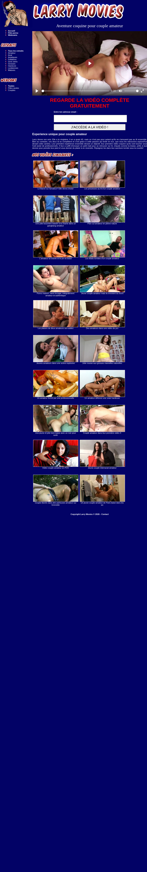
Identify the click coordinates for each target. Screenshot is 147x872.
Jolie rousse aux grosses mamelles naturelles (102, 349)
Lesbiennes (13, 68)
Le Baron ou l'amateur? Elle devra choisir (55, 175)
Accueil (11, 31)
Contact (105, 514)
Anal (10, 55)
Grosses (11, 64)
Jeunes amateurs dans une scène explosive (55, 349)
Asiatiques (12, 57)
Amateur (12, 53)
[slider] (75, 91)
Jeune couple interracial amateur (102, 454)
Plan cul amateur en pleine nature (102, 210)
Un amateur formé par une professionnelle (55, 384)
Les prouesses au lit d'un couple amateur (102, 175)
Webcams (12, 35)
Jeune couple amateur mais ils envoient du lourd (102, 279)
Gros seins (13, 61)
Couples (11, 90)
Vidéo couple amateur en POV (55, 454)
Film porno (13, 33)
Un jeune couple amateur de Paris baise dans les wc (102, 490)
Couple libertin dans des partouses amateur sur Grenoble (55, 490)
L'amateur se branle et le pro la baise (55, 245)
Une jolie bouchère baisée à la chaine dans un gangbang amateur (55, 211)
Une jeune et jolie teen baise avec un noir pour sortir (55, 420)
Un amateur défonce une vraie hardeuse (102, 384)
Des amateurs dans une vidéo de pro (102, 314)
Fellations (12, 59)
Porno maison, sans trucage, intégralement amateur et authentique (55, 281)
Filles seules (13, 88)
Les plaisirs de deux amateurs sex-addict (55, 314)
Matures (11, 70)
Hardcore (12, 66)
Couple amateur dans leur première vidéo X (102, 419)
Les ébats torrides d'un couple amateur (102, 245)
